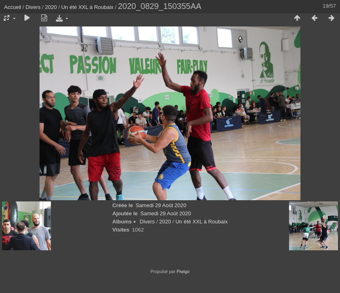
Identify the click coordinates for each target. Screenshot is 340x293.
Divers (33, 7)
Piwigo (183, 271)
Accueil (12, 7)
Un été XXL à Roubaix (87, 7)
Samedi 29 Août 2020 (161, 205)
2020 (51, 7)
